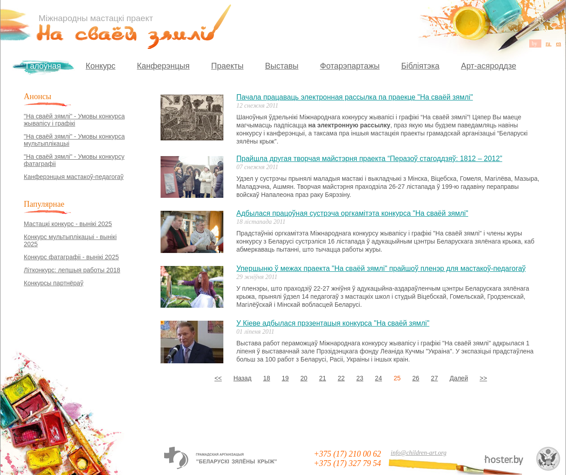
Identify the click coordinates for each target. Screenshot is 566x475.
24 (378, 378)
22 (341, 378)
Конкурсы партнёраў (53, 283)
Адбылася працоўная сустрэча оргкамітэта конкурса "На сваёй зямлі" (352, 213)
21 (322, 378)
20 (304, 378)
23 (360, 378)
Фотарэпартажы (349, 65)
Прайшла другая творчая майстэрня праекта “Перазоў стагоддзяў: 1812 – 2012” (369, 158)
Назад (243, 378)
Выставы (282, 65)
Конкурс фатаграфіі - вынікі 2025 (71, 257)
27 (434, 378)
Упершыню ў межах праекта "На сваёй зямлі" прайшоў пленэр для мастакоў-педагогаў (381, 268)
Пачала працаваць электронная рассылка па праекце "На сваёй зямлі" (354, 97)
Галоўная (43, 65)
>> (483, 378)
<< (218, 378)
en (558, 43)
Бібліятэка (420, 65)
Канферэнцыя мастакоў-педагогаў (74, 176)
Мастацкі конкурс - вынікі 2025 (68, 223)
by (535, 43)
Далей (458, 378)
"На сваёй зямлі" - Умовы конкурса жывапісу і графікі (74, 120)
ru (549, 43)
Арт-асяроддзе (488, 65)
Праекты (227, 65)
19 (285, 378)
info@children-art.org (418, 452)
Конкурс (100, 65)
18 (266, 378)
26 (415, 378)
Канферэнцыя (163, 65)
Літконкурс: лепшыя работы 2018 (72, 270)
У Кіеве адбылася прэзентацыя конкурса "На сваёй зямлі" (332, 323)
